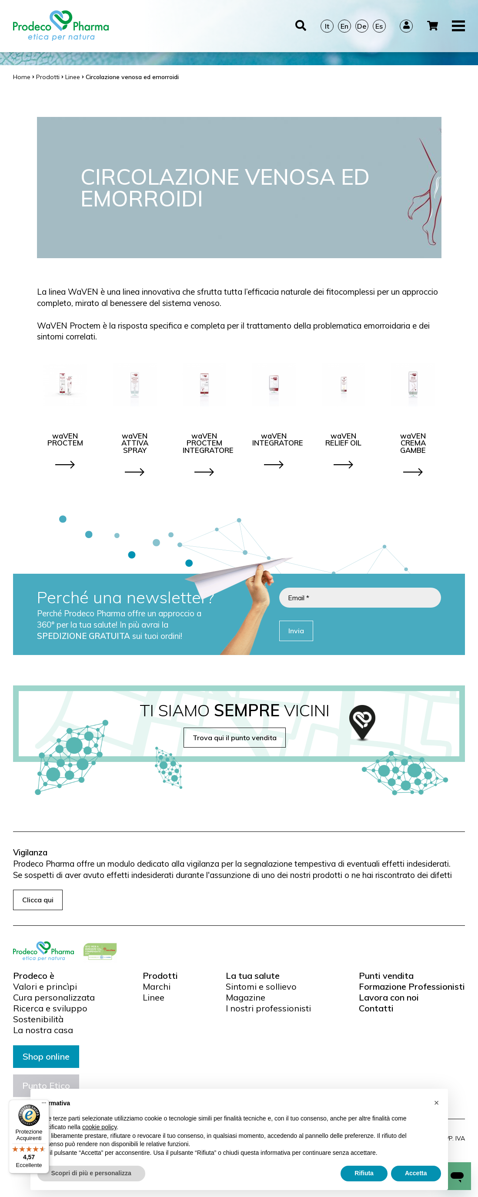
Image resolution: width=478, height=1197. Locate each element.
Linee (153, 997)
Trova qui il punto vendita (235, 737)
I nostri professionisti (268, 1008)
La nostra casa (43, 1030)
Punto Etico (46, 1085)
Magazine (245, 997)
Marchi (156, 986)
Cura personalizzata (54, 997)
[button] (437, 1120)
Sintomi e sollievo (261, 986)
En (344, 26)
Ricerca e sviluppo (50, 1008)
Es (379, 26)
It (327, 26)
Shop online (46, 1056)
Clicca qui (37, 899)
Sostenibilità (38, 1019)
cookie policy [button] (99, 1144)
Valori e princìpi (45, 986)
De (361, 26)
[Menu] (44, 1105)
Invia (296, 630)
